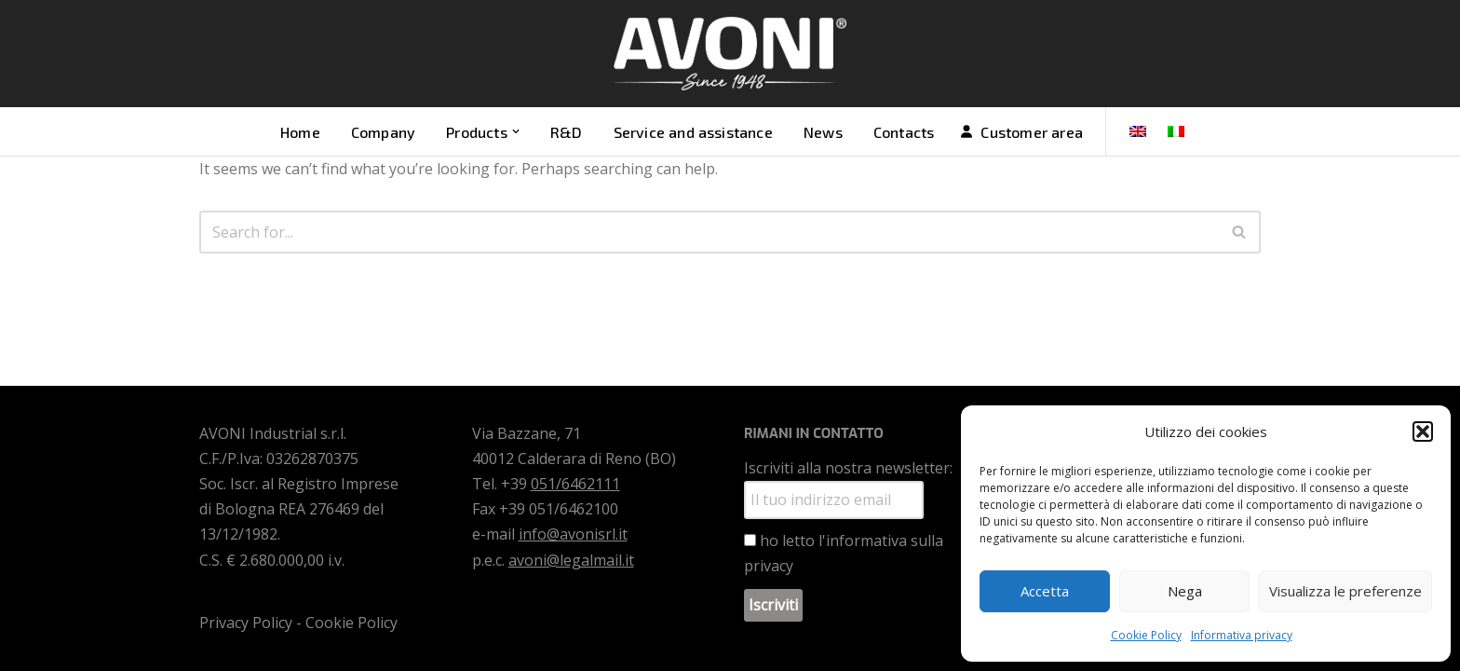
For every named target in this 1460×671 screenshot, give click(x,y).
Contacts (904, 132)
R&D (566, 132)
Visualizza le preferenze (1345, 591)
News (823, 132)
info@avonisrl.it (573, 534)
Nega (1185, 591)
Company (383, 132)
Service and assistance (693, 132)
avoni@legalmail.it (571, 560)
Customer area (1031, 132)
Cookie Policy (1146, 635)
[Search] (709, 232)
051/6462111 (575, 483)
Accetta (1045, 591)
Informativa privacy (1241, 635)
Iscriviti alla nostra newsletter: (848, 468)
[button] (1422, 431)
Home (300, 132)
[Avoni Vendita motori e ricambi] (730, 53)
